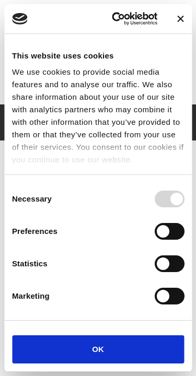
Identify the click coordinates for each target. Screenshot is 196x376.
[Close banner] (180, 18)
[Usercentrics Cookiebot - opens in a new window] (116, 19)
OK (98, 349)
